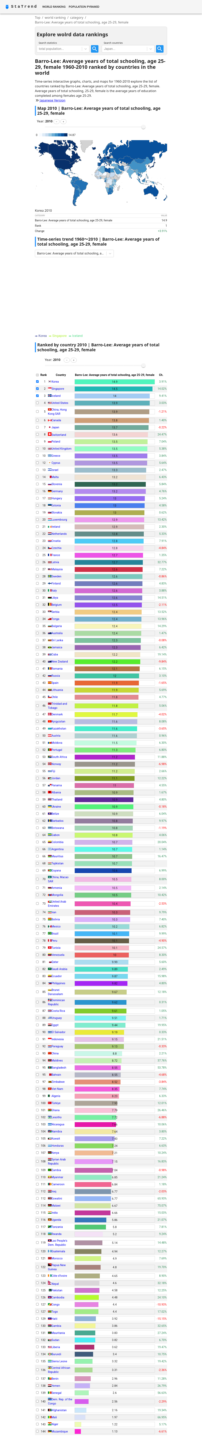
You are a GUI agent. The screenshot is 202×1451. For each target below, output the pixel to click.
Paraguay (57, 1046)
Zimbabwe (58, 1081)
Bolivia (55, 919)
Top (37, 17)
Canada (56, 420)
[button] (56, 121)
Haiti (54, 1318)
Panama (56, 785)
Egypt (55, 1025)
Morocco (57, 1258)
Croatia (56, 540)
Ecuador (56, 976)
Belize (55, 813)
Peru (54, 940)
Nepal (55, 1283)
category (76, 17)
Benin (55, 1378)
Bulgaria (56, 626)
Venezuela (58, 954)
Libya (54, 597)
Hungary (56, 498)
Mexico (56, 926)
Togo (54, 1311)
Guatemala (58, 1251)
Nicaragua (57, 1124)
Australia (57, 633)
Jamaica (56, 647)
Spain (55, 682)
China (55, 1053)
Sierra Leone (59, 1361)
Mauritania (58, 1333)
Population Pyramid (84, 6)
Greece (55, 455)
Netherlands (59, 533)
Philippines (58, 983)
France (55, 555)
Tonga (55, 619)
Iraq (53, 1191)
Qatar (54, 962)
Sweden (56, 576)
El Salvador (58, 1032)
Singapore (57, 388)
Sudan (55, 1340)
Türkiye (56, 1103)
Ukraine (56, 806)
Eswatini (56, 1198)
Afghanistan (59, 1410)
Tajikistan (57, 863)
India (54, 1212)
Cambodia (57, 1297)
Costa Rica (58, 1010)
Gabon (55, 835)
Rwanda (56, 1234)
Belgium (56, 604)
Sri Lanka (57, 640)
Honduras (57, 1145)
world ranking (55, 17)
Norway (56, 764)
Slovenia (56, 484)
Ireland (55, 526)
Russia (55, 675)
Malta (55, 477)
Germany (57, 491)
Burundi (56, 1354)
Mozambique (59, 1431)
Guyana (56, 870)
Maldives (57, 1060)
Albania (56, 792)
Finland (56, 583)
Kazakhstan (58, 728)
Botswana (57, 827)
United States (59, 402)
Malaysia (57, 569)
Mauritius (57, 856)
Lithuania (57, 689)
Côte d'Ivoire (59, 1275)
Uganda (56, 1219)
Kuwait (55, 1138)
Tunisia (56, 947)
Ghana (55, 1110)
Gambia (56, 1325)
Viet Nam (57, 1088)
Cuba (54, 654)
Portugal (56, 749)
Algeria (55, 1096)
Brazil (54, 933)
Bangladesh (58, 1067)
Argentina (57, 849)
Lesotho (56, 1117)
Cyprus (55, 462)
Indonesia (57, 1039)
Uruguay (56, 1018)
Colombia (57, 842)
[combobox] (39, 49)
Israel (54, 470)
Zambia (56, 1170)
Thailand (56, 799)
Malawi (56, 1205)
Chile (54, 697)
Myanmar (57, 1177)
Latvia (55, 562)
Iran (53, 912)
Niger (54, 1424)
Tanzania (57, 1226)
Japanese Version (52, 100)
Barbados (57, 820)
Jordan (55, 778)
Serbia (55, 611)
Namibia (56, 1131)
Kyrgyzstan (58, 721)
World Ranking (53, 6)
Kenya (55, 1152)
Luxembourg (59, 519)
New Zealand (59, 661)
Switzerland (58, 434)
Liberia (55, 1347)
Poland (55, 441)
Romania (57, 668)
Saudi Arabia (59, 969)
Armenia (56, 887)
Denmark (57, 714)
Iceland (56, 395)
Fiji (53, 771)
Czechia (56, 548)
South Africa (59, 757)
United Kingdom (61, 448)
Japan (55, 427)
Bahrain (56, 1074)
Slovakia (56, 512)
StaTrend (24, 6)
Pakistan (56, 1290)
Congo (55, 1304)
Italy (54, 590)
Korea (55, 381)
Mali (54, 1417)
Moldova (56, 742)
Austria (55, 735)
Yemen (55, 1385)
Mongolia (57, 895)
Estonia (56, 505)
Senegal (56, 1392)
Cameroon (58, 1184)
